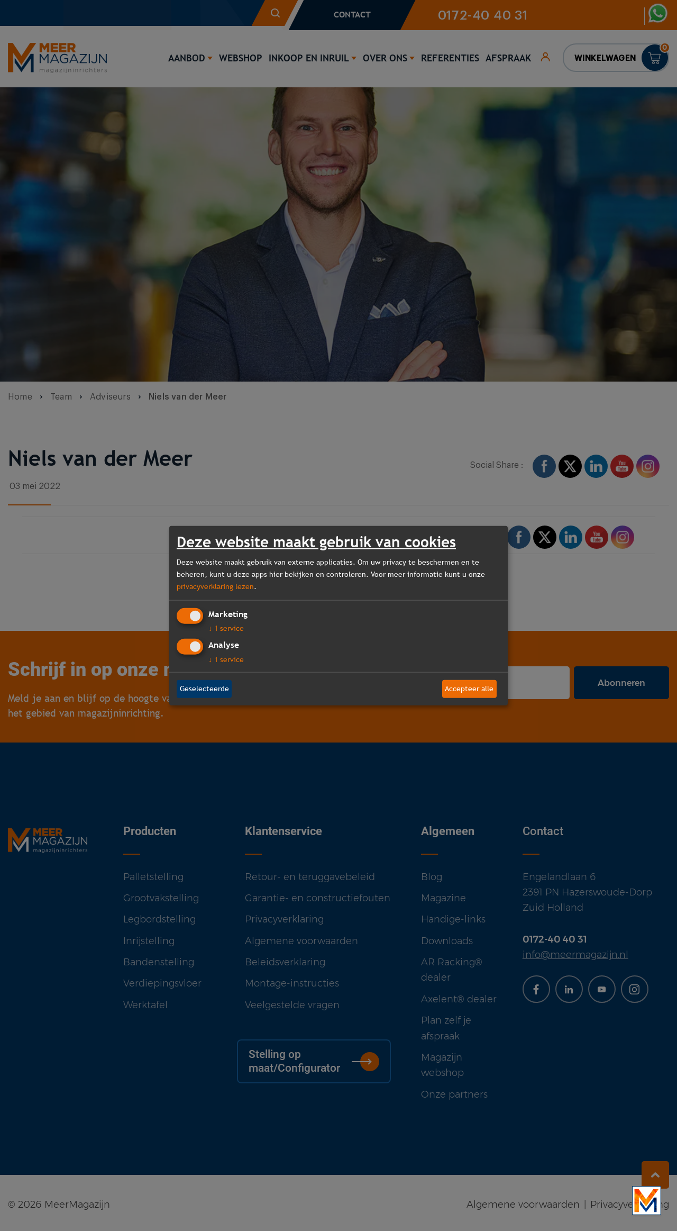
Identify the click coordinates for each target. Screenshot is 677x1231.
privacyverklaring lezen (215, 586)
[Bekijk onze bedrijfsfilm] (646, 1200)
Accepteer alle (469, 688)
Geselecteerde (204, 688)
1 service (226, 628)
